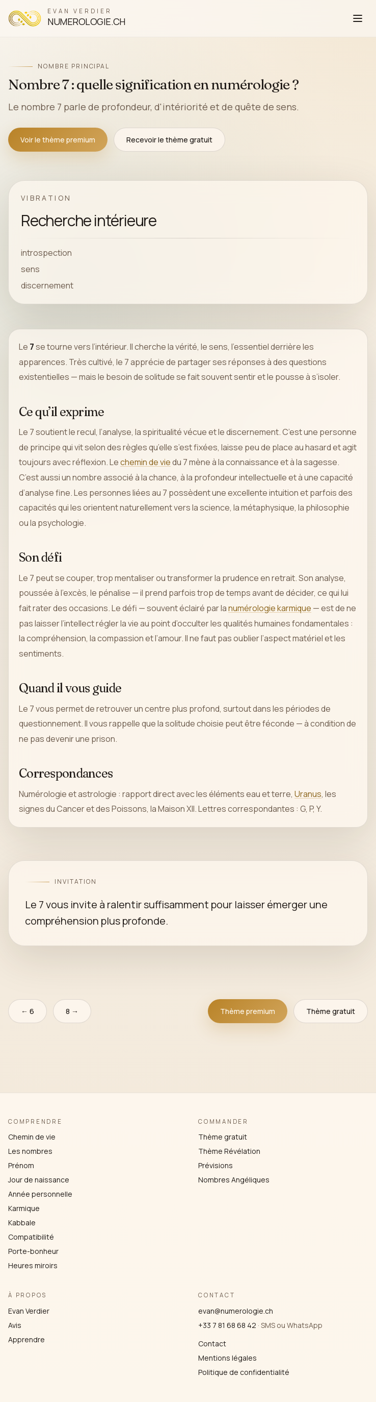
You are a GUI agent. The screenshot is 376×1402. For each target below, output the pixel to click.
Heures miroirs (33, 1265)
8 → (72, 1011)
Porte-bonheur (33, 1251)
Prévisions (215, 1165)
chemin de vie (145, 462)
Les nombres (30, 1151)
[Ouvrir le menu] (357, 18)
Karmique (24, 1208)
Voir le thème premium (57, 139)
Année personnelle (40, 1194)
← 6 (27, 1011)
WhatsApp (305, 1325)
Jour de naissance (38, 1180)
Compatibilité (31, 1237)
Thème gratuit (330, 1011)
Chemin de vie (32, 1137)
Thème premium (247, 1011)
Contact (212, 1343)
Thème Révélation (229, 1151)
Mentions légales (227, 1358)
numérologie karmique (269, 608)
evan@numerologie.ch (235, 1311)
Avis (14, 1325)
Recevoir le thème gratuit (169, 139)
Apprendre (26, 1339)
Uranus (307, 794)
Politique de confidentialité (243, 1372)
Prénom (21, 1165)
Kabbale (22, 1222)
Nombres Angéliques (234, 1180)
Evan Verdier (28, 1311)
